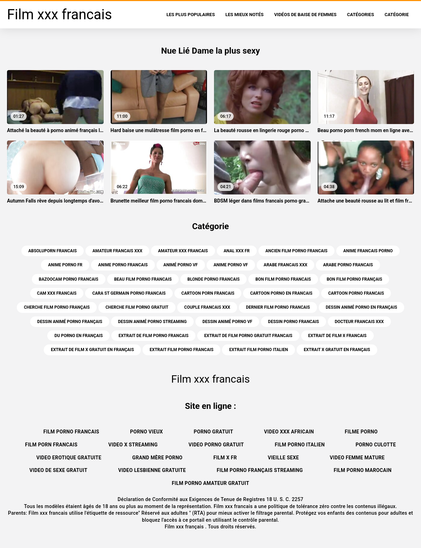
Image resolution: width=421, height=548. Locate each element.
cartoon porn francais (207, 293)
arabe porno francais (348, 264)
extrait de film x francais (337, 335)
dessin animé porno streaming (152, 321)
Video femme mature (357, 457)
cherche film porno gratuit (136, 307)
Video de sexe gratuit (58, 470)
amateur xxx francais (183, 250)
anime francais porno (368, 250)
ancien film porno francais (296, 250)
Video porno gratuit (216, 444)
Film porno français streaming (260, 470)
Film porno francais (71, 431)
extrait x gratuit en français (337, 349)
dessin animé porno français (69, 321)
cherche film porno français (57, 307)
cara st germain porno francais (128, 293)
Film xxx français (185, 526)
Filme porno (361, 431)
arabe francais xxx (286, 264)
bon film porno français (354, 279)
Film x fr (225, 457)
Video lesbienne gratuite (152, 470)
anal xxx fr (237, 250)
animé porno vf (181, 264)
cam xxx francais (57, 293)
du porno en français (78, 335)
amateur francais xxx (117, 250)
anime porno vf (231, 264)
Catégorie (397, 14)
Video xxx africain (289, 431)
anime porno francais (122, 264)
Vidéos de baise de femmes (305, 14)
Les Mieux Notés (244, 14)
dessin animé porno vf (227, 321)
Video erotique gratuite (69, 457)
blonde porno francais (213, 279)
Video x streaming (133, 444)
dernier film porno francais (278, 307)
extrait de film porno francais (153, 335)
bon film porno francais (283, 279)
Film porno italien (300, 444)
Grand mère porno (157, 457)
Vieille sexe (283, 457)
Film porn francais (51, 444)
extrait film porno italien (258, 349)
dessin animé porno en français (361, 307)
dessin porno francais (293, 321)
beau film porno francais (143, 279)
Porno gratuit (213, 431)
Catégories (360, 14)
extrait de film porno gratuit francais (248, 335)
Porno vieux (146, 431)
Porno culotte (376, 444)
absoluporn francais (52, 250)
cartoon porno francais (356, 293)
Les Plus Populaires (190, 14)
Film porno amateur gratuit (210, 483)
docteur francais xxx (359, 321)
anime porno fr (65, 264)
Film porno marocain (363, 470)
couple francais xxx (207, 307)
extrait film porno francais (181, 349)
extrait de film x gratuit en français (92, 349)
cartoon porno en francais (281, 293)
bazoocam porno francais (68, 279)
